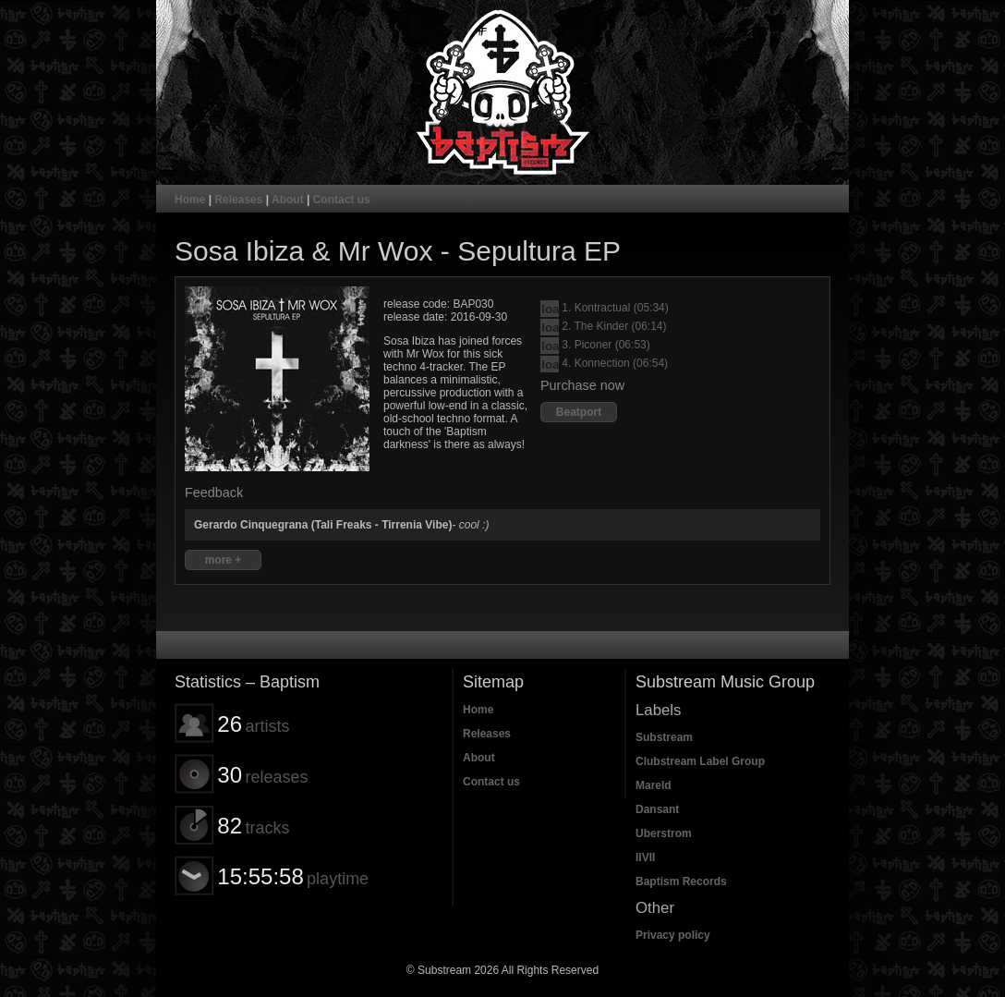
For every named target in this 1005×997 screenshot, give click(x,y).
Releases (238, 199)
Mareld (654, 785)
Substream (664, 737)
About (288, 199)
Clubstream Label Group (700, 761)
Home (190, 199)
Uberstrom (664, 833)
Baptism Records (681, 881)
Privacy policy (673, 935)
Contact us (341, 199)
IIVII (645, 857)
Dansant (657, 809)
